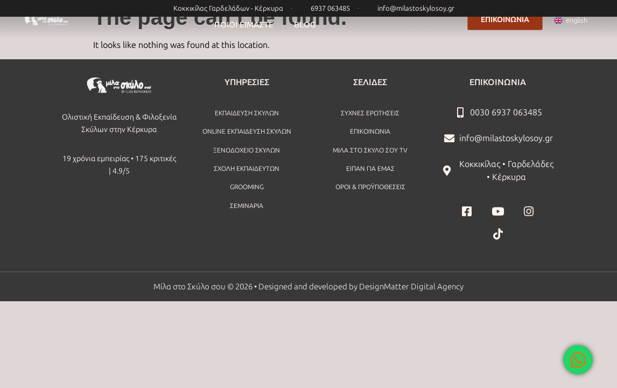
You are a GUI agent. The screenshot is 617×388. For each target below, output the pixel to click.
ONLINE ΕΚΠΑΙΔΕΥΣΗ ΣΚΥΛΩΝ (246, 131)
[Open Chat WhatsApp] (578, 360)
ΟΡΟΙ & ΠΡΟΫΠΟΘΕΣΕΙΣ (370, 187)
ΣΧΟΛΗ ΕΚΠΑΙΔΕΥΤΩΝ (246, 168)
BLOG (304, 25)
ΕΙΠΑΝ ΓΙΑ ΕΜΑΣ (370, 168)
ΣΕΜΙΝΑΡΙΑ (246, 206)
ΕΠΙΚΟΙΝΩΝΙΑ (370, 131)
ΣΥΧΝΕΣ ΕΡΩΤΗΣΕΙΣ (370, 113)
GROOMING (247, 187)
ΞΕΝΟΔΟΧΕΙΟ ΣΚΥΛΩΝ (246, 150)
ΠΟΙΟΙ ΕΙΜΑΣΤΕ (244, 25)
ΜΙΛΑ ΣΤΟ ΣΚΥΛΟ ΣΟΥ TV (370, 150)
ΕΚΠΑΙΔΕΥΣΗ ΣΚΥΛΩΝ (247, 113)
